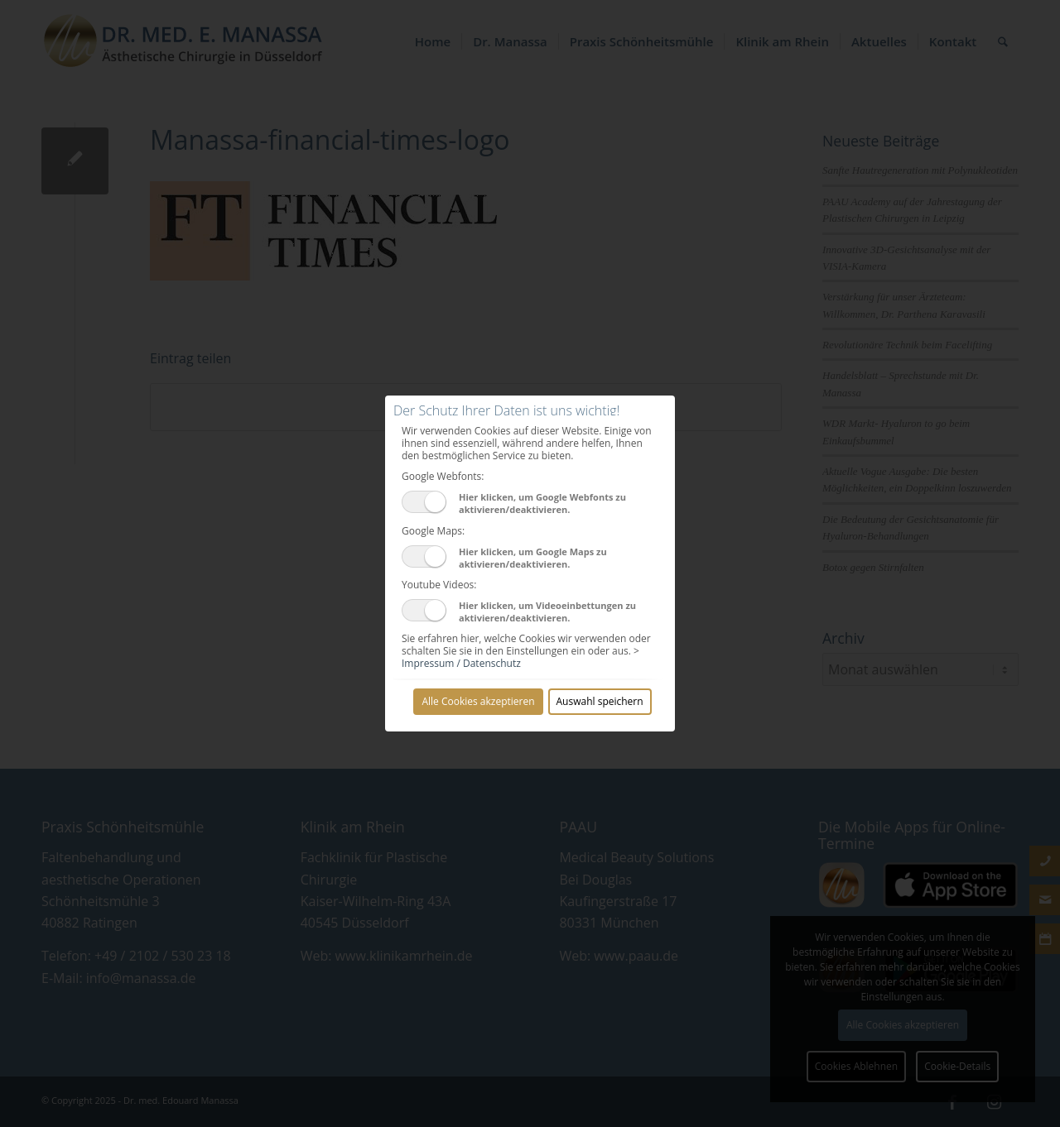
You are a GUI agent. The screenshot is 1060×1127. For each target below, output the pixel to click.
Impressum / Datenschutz (461, 663)
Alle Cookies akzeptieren (478, 701)
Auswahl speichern (599, 701)
